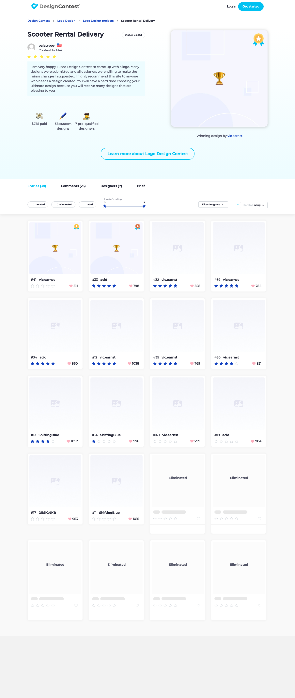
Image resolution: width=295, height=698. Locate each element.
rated (90, 204)
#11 (94, 513)
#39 (217, 280)
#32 (156, 280)
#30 (217, 357)
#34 (34, 357)
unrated (40, 204)
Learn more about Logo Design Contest (147, 153)
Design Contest (38, 20)
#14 (95, 435)
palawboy (46, 45)
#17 (34, 513)
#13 (34, 435)
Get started (250, 6)
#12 (95, 357)
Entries (36, 186)
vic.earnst (234, 136)
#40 (157, 435)
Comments (73, 186)
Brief (141, 186)
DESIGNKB (47, 512)
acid (103, 279)
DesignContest (55, 6)
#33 (95, 280)
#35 (156, 357)
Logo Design (66, 20)
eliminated (65, 204)
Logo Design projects (98, 20)
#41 (34, 280)
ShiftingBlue (49, 435)
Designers (111, 186)
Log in (231, 6)
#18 (217, 435)
